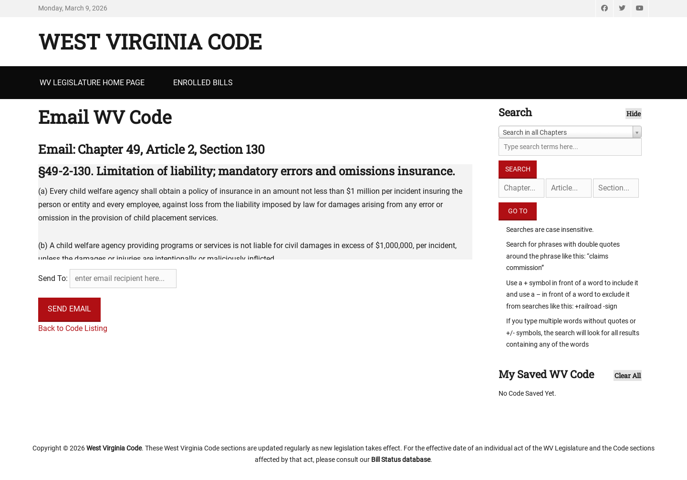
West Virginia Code (150, 41)
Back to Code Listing (72, 328)
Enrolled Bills (203, 82)
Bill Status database (400, 459)
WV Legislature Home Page (92, 82)
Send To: (53, 278)
